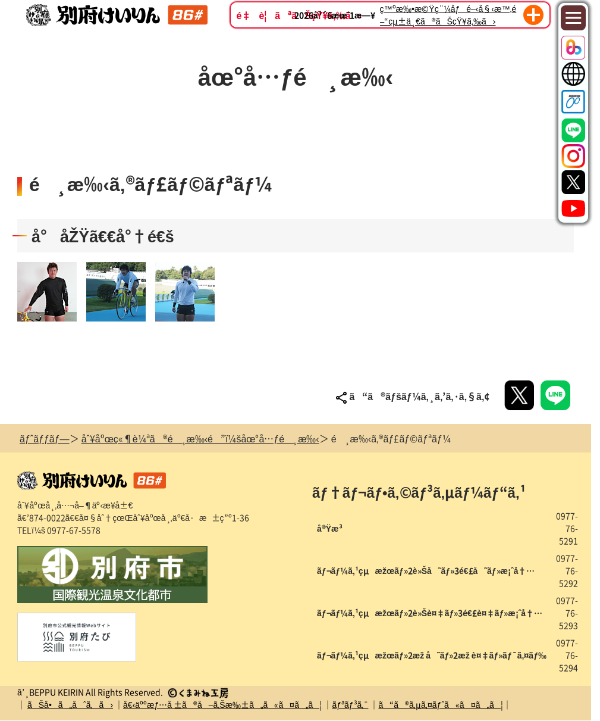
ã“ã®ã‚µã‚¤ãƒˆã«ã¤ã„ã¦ (440, 704)
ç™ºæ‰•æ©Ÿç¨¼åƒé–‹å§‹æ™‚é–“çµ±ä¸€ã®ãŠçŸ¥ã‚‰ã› (448, 14)
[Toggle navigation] (573, 18)
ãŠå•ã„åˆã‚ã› (70, 704)
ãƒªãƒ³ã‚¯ (350, 704)
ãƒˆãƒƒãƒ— (45, 438)
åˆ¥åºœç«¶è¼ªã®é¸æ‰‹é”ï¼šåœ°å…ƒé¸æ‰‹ (200, 438)
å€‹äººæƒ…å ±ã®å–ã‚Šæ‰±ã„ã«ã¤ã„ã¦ (222, 704)
